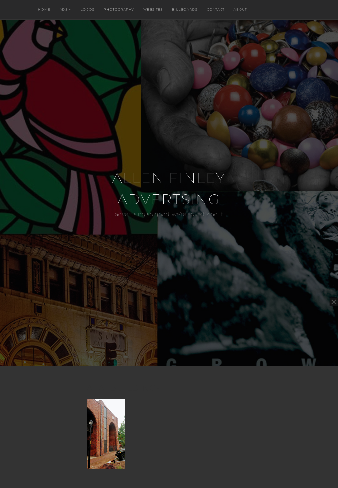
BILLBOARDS (184, 9)
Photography (119, 9)
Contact (215, 9)
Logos (87, 9)
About (240, 9)
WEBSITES (152, 9)
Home (44, 9)
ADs (64, 9)
